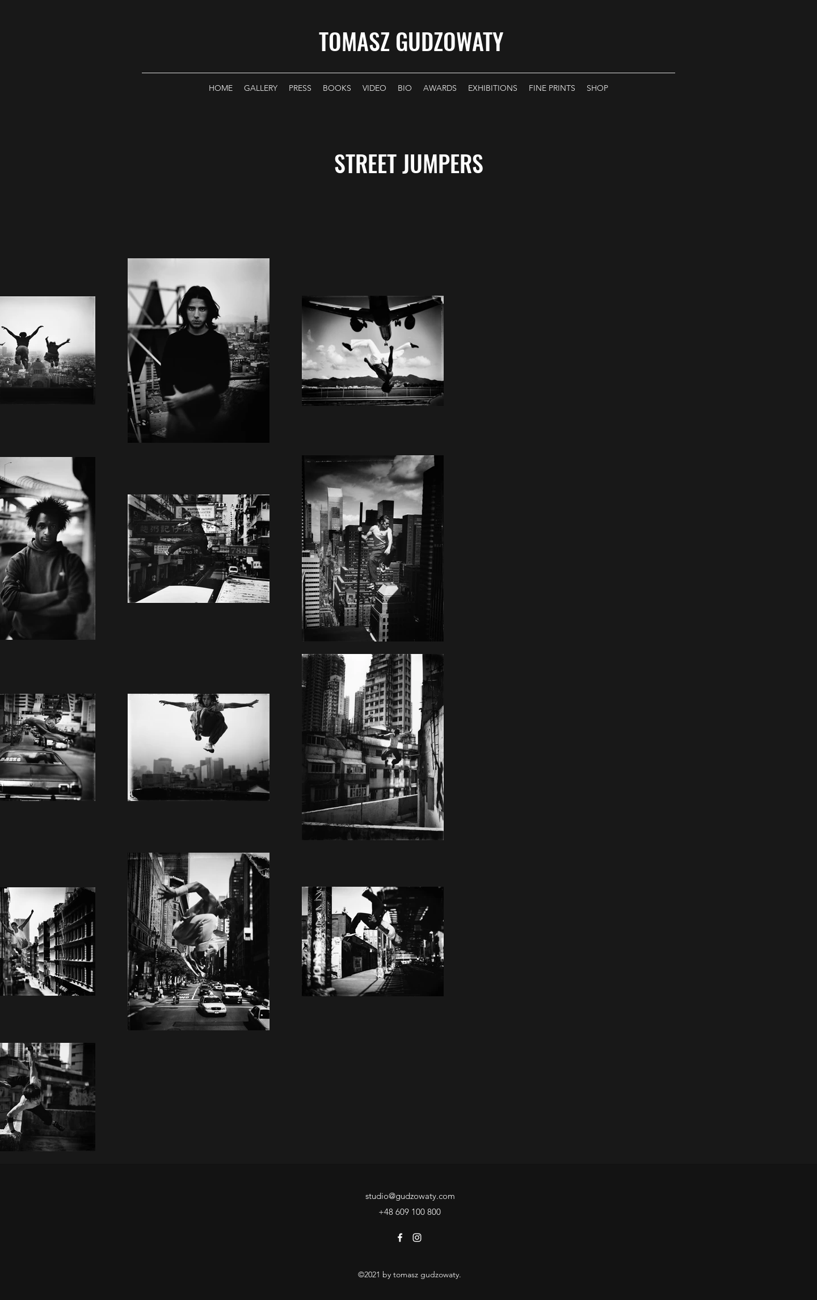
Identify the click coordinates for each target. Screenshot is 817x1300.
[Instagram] (417, 1237)
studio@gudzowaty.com (410, 1195)
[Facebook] (400, 1237)
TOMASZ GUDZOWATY (411, 41)
